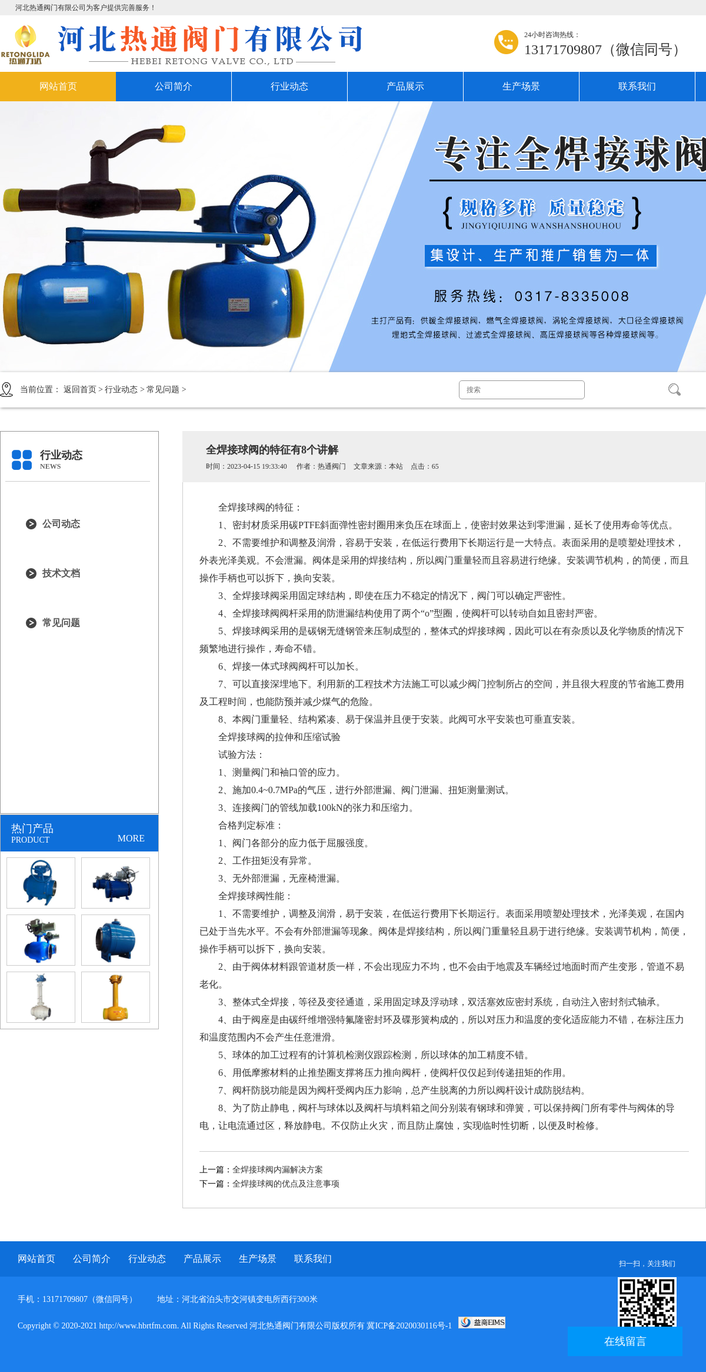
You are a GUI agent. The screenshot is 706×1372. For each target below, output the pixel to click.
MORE (131, 838)
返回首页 (80, 389)
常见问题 (162, 389)
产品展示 (405, 86)
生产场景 (521, 86)
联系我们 (637, 86)
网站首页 (58, 86)
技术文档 (61, 573)
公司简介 (173, 86)
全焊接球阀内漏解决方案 (277, 1169)
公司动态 (61, 524)
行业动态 (289, 86)
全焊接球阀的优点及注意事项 (285, 1183)
